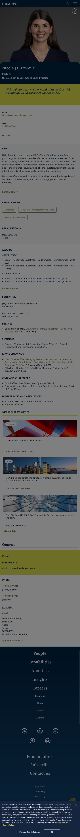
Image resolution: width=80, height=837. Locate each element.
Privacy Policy (61, 822)
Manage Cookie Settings (29, 832)
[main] (40, 819)
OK (52, 832)
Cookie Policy (8, 825)
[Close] (76, 805)
